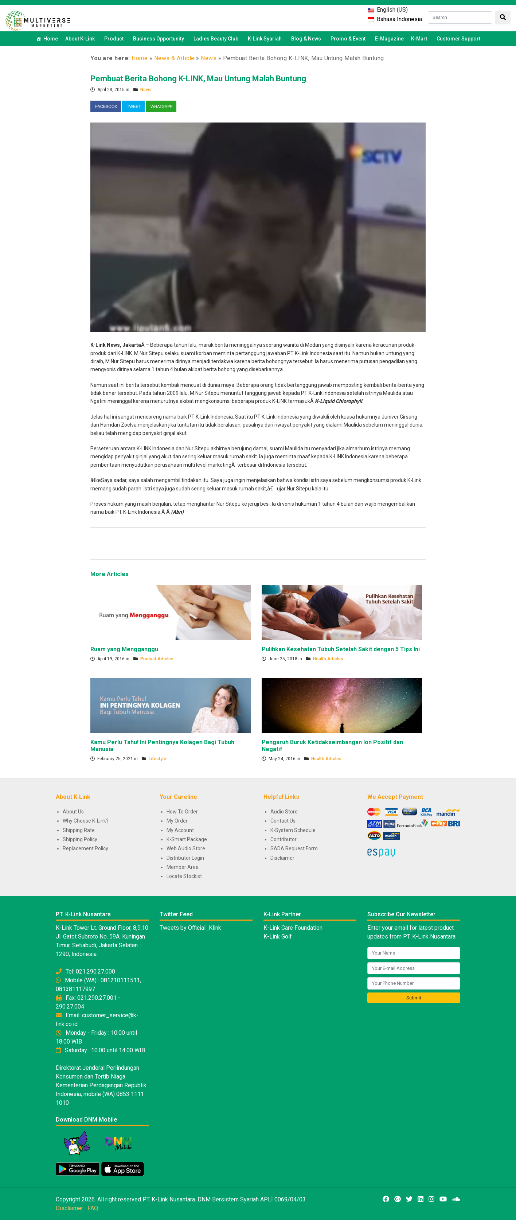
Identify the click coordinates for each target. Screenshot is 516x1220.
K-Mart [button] (420, 39)
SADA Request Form (294, 848)
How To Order (182, 812)
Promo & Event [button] (349, 39)
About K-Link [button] (81, 39)
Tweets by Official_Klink (190, 927)
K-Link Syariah (266, 39)
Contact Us (283, 821)
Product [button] (115, 39)
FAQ (92, 1208)
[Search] (460, 17)
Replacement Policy (85, 848)
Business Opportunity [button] (159, 39)
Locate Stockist (184, 876)
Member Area (183, 867)
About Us (73, 812)
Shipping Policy (80, 839)
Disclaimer (282, 858)
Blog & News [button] (307, 39)
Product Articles (156, 658)
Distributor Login (185, 858)
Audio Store (284, 812)
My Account (180, 830)
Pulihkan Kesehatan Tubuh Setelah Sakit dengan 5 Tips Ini (341, 649)
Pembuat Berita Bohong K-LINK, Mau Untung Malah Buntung (198, 78)
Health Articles (328, 658)
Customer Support (458, 39)
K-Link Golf (277, 936)
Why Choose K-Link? (86, 821)
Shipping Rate (79, 830)
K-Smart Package (187, 839)
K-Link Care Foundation (292, 927)
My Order (177, 821)
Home (50, 39)
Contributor (283, 839)
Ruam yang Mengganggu (124, 649)
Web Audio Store (186, 848)
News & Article (174, 58)
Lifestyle (157, 758)
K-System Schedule (293, 830)
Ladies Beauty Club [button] (217, 39)
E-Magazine (389, 39)
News (208, 58)
